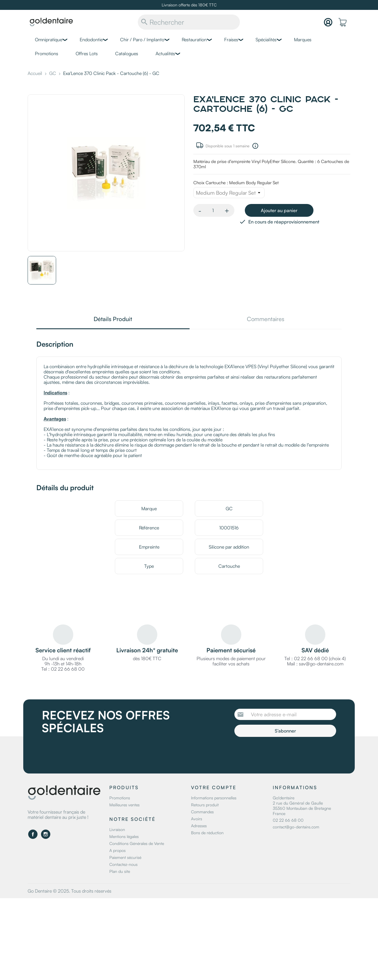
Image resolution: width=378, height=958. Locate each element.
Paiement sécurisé (125, 857)
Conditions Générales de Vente (136, 843)
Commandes (202, 811)
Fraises (231, 39)
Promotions (46, 53)
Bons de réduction (207, 832)
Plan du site (119, 871)
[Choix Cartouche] (229, 192)
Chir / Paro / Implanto (142, 39)
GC (229, 508)
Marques (302, 39)
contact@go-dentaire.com (296, 826)
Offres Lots (87, 53)
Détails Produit (113, 319)
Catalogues (126, 53)
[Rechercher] (189, 22)
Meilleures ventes (124, 804)
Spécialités (266, 39)
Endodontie (91, 39)
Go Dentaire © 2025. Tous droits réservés (69, 891)
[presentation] (283, 753)
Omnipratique (48, 39)
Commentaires (265, 319)
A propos (117, 850)
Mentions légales (124, 836)
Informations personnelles (213, 797)
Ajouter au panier (279, 210)
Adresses (199, 825)
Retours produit (205, 804)
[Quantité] (213, 210)
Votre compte (213, 787)
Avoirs (196, 818)
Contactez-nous (123, 864)
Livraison (117, 829)
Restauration (194, 39)
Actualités (165, 53)
